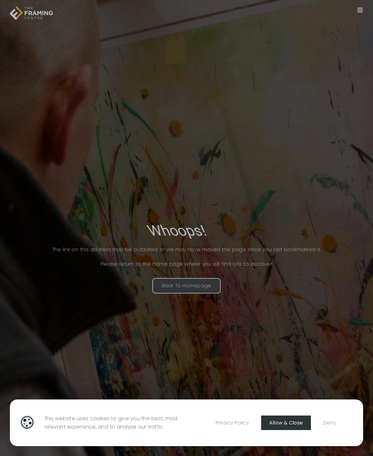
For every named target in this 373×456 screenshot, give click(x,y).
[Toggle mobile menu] (360, 10)
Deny (329, 422)
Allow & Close (286, 422)
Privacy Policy (232, 422)
